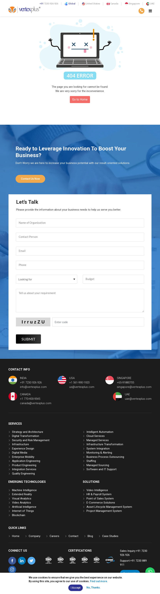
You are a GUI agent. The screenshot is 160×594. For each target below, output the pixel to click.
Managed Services (97, 440)
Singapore (132, 3)
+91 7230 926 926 (31, 382)
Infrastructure (20, 444)
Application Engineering (26, 461)
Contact (73, 536)
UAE (150, 3)
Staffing (91, 461)
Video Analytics (21, 502)
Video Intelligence (97, 490)
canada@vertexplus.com (35, 403)
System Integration (98, 448)
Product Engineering (24, 465)
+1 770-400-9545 (30, 398)
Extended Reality (22, 494)
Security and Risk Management (30, 440)
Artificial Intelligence (24, 507)
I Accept (75, 587)
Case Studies (110, 536)
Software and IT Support (101, 469)
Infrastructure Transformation (104, 444)
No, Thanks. (93, 587)
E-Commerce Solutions (100, 502)
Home (15, 536)
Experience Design (23, 448)
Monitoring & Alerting (99, 452)
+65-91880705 (125, 382)
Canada (112, 3)
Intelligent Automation (99, 432)
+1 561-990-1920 (79, 382)
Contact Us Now (30, 178)
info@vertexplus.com (33, 387)
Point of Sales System (100, 498)
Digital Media (19, 452)
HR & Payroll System (98, 494)
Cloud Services (95, 436)
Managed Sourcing (97, 465)
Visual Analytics (21, 498)
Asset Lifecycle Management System (109, 507)
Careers (54, 536)
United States (91, 3)
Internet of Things (23, 511)
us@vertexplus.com (81, 387)
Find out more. (99, 581)
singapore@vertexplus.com (134, 387)
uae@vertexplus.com (138, 398)
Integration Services (24, 469)
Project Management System (104, 511)
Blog (90, 536)
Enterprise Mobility (23, 457)
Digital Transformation (25, 436)
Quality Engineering (23, 473)
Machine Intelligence (24, 490)
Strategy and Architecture (27, 432)
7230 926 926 (49, 3)
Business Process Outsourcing (105, 457)
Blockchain (18, 515)
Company (34, 536)
